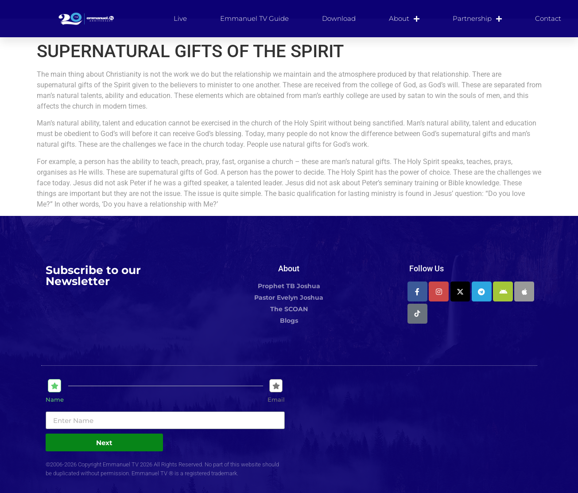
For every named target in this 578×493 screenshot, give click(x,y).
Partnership (477, 18)
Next (104, 442)
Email (276, 400)
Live (180, 18)
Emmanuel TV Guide (254, 18)
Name (55, 400)
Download (339, 18)
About (404, 18)
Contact (548, 18)
